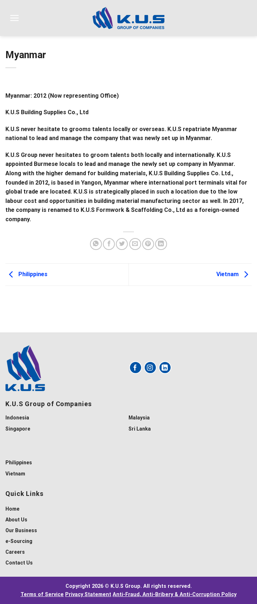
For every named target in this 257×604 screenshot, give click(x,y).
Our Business (21, 530)
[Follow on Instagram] (150, 367)
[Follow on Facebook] (135, 367)
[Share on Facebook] (109, 244)
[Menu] (14, 18)
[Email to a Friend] (135, 244)
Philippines (26, 274)
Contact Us (19, 563)
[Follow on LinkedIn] (165, 367)
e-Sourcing (18, 541)
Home (12, 509)
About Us (16, 519)
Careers (15, 552)
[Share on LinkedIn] (161, 244)
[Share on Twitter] (122, 244)
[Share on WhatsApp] (96, 244)
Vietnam (234, 274)
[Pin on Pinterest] (148, 244)
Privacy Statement (88, 594)
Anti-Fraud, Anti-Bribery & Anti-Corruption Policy (174, 594)
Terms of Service (42, 594)
